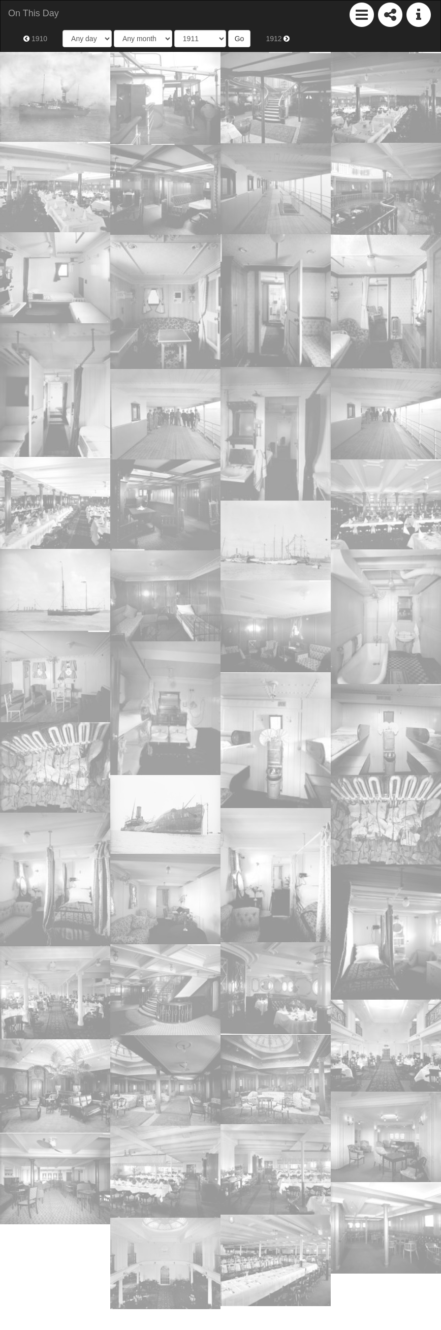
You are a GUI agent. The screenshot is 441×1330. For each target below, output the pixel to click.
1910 (35, 39)
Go (239, 39)
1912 (278, 39)
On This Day (33, 13)
